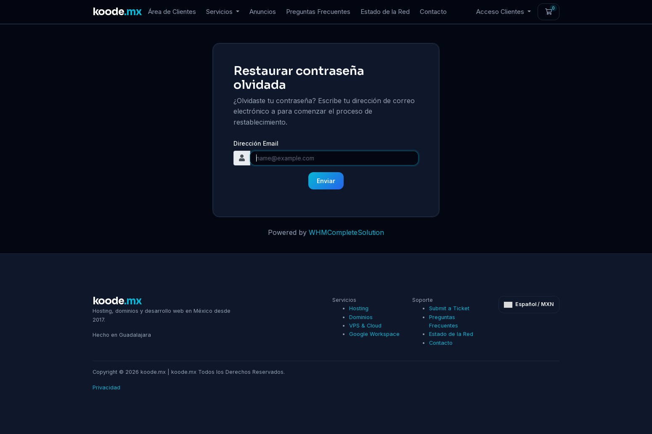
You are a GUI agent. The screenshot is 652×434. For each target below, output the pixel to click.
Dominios (361, 317)
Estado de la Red (385, 12)
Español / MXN (529, 304)
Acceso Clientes (501, 12)
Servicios (220, 12)
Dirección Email (255, 143)
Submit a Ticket (449, 308)
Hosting (358, 308)
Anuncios (262, 12)
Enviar (326, 180)
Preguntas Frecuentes (318, 12)
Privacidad (106, 387)
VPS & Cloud (365, 325)
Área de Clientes (172, 12)
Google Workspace (374, 334)
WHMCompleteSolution (346, 232)
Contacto (433, 12)
